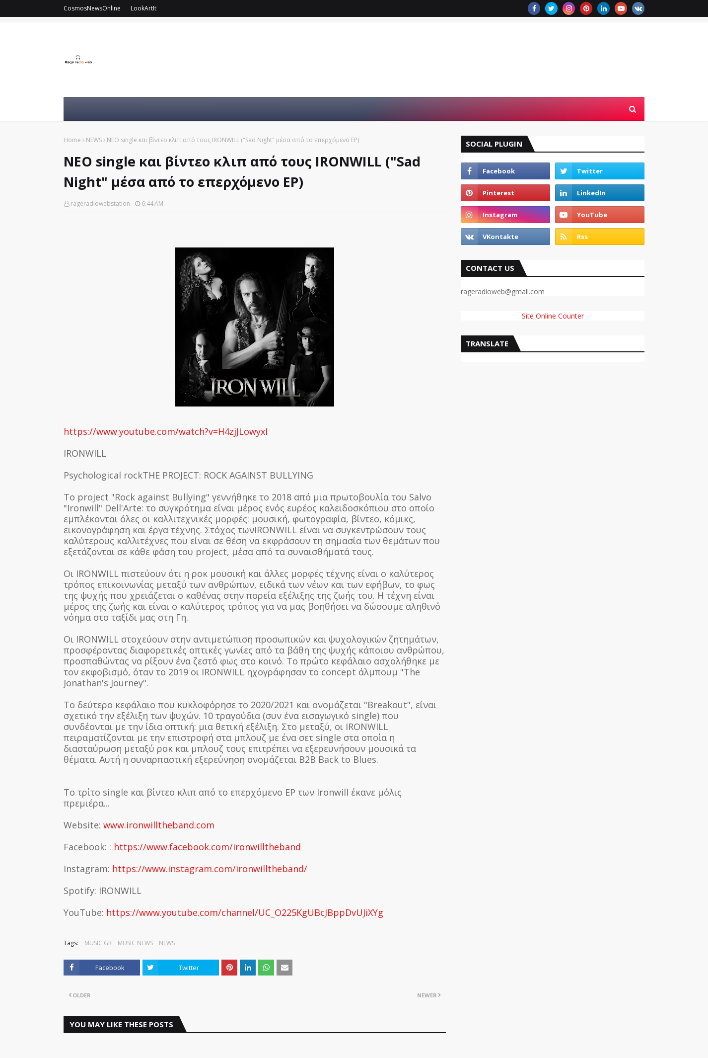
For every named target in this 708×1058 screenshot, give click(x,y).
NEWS (94, 140)
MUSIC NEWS (135, 943)
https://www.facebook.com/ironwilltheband (207, 847)
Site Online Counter (553, 316)
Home (72, 140)
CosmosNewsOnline (92, 8)
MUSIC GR (98, 943)
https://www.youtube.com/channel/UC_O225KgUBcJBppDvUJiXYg (244, 912)
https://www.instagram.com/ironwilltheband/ (209, 869)
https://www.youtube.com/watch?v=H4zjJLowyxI (166, 431)
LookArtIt (143, 8)
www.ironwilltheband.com (158, 825)
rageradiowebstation (100, 203)
